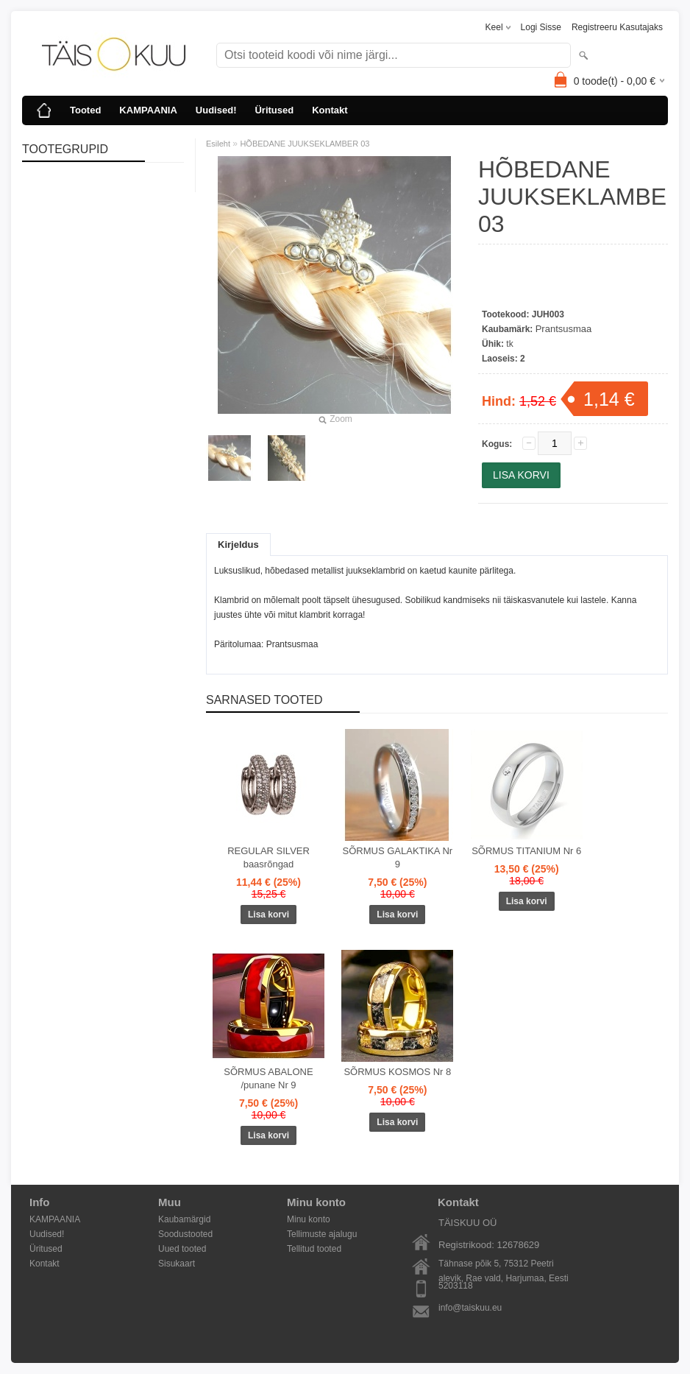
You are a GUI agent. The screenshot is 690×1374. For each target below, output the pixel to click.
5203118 (455, 1285)
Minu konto (308, 1219)
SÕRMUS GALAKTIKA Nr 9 (398, 857)
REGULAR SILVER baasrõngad (268, 857)
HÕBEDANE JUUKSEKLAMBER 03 (304, 143)
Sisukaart (176, 1263)
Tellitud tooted (314, 1249)
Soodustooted (185, 1234)
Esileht (218, 143)
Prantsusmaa (564, 328)
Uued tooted (182, 1249)
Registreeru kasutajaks (617, 27)
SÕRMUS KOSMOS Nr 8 (397, 1071)
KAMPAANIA (148, 110)
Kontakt (329, 110)
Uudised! (216, 110)
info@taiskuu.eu (470, 1308)
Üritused (274, 110)
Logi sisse (541, 27)
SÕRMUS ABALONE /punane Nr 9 (268, 1078)
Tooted (85, 110)
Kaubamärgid (184, 1219)
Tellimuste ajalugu (322, 1234)
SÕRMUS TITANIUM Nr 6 (526, 850)
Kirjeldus (238, 544)
